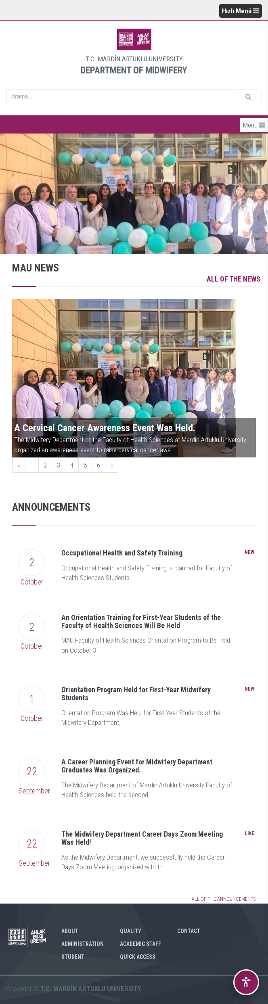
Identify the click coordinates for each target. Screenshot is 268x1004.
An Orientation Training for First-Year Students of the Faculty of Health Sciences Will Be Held (141, 621)
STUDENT (72, 957)
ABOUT (69, 931)
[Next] (111, 465)
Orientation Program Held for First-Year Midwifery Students (136, 693)
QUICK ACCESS (137, 957)
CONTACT (188, 931)
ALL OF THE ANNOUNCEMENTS (223, 899)
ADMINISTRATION (82, 944)
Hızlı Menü (240, 11)
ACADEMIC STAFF (140, 944)
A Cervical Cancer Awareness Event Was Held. (104, 428)
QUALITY (130, 931)
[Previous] (18, 465)
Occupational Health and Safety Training (121, 553)
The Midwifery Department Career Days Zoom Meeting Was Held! (142, 838)
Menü (254, 125)
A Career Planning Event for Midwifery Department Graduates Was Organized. (136, 766)
